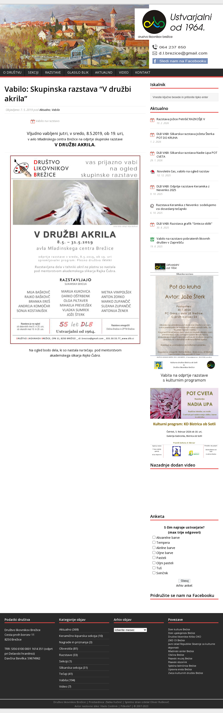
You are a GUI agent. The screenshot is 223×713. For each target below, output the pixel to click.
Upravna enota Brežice (180, 669)
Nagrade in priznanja (73, 642)
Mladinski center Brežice (181, 651)
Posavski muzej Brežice (180, 658)
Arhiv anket (184, 585)
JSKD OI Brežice (176, 640)
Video (124, 72)
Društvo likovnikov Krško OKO (184, 636)
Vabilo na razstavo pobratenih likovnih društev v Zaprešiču (183, 240)
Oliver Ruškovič (159, 702)
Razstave (53, 72)
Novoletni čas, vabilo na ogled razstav (183, 171)
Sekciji (33, 72)
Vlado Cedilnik (109, 706)
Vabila (56, 110)
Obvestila (65, 648)
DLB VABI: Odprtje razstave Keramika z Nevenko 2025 (183, 188)
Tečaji (63, 674)
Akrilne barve (165, 548)
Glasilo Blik (78, 72)
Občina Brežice (176, 654)
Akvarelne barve (168, 537)
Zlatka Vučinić (113, 702)
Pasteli (161, 558)
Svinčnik (162, 573)
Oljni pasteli (164, 563)
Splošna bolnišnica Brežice (182, 665)
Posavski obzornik (177, 662)
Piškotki (125, 706)
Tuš (159, 568)
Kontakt (142, 72)
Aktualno (103, 72)
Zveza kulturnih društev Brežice (185, 673)
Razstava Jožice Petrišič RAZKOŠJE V (181, 119)
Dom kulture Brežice (179, 629)
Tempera (163, 542)
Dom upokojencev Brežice (181, 633)
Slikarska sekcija (70, 668)
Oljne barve (164, 553)
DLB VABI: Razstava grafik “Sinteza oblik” (184, 223)
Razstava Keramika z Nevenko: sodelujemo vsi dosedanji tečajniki (186, 207)
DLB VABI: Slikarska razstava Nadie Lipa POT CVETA (187, 155)
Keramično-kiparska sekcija (78, 636)
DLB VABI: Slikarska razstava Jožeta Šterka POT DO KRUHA (185, 136)
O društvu (12, 72)
